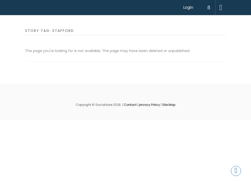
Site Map (168, 105)
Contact (130, 105)
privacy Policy (149, 105)
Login (188, 7)
